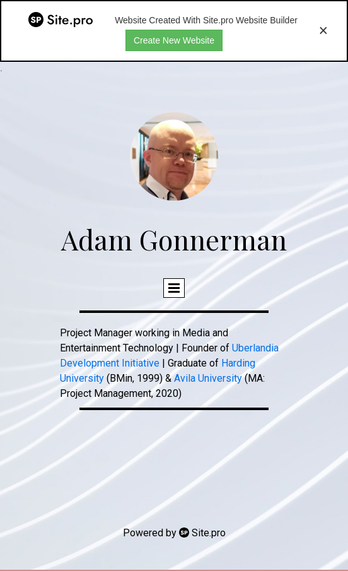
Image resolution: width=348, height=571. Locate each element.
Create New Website (174, 40)
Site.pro (209, 533)
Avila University (208, 378)
